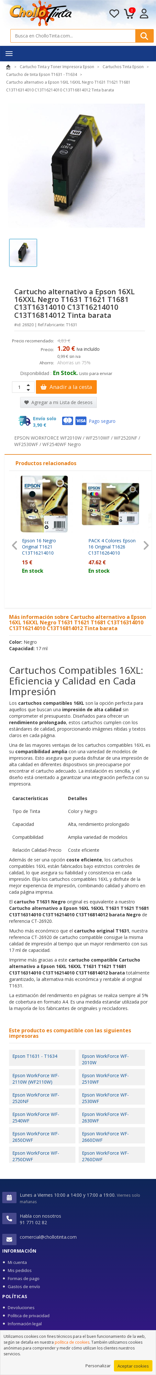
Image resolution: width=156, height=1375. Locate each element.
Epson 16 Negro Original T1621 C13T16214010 (39, 546)
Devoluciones (21, 1307)
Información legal (25, 1324)
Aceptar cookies (133, 1366)
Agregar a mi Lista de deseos (58, 402)
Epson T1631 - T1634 (34, 1056)
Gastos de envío (24, 1286)
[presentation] (15, 545)
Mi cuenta (17, 1262)
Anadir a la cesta (66, 387)
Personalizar (98, 1366)
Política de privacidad (29, 1315)
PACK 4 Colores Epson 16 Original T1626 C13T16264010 (112, 546)
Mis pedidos (20, 1270)
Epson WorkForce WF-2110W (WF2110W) (35, 1078)
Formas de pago (23, 1278)
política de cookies (72, 1342)
